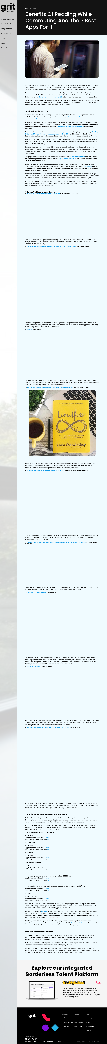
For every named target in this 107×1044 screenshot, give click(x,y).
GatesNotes (54, 917)
